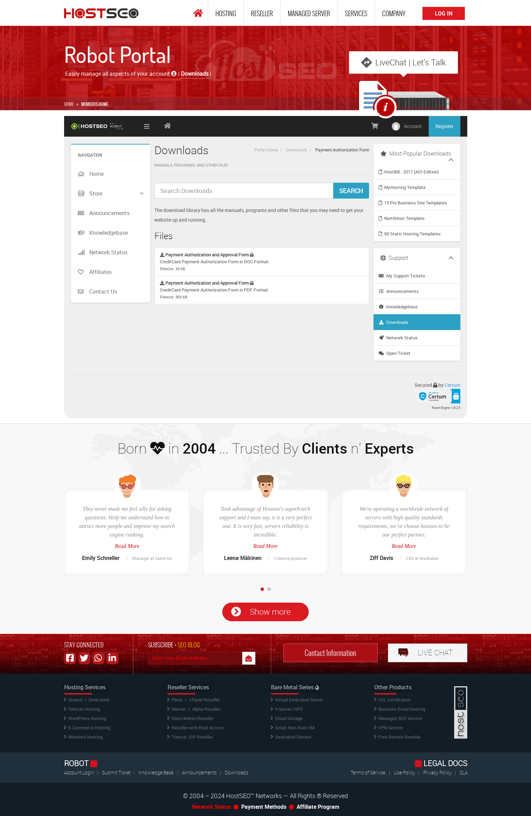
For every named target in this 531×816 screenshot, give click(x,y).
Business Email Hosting (401, 709)
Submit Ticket (117, 772)
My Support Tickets (402, 276)
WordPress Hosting (87, 718)
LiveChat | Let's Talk (410, 62)
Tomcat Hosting (84, 709)
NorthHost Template (402, 218)
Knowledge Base (156, 772)
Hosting (225, 13)
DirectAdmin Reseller (192, 718)
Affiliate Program (318, 806)
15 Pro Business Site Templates (413, 203)
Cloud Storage (289, 718)
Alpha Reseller (206, 709)
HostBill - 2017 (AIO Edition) (409, 172)
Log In (443, 13)
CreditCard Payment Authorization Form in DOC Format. (214, 261)
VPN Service (390, 727)
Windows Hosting (85, 737)
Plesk (177, 700)
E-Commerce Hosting (89, 727)
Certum (452, 385)
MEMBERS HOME (94, 104)
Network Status (398, 338)
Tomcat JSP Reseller (192, 737)
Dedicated (99, 700)
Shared (75, 700)
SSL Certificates (394, 700)
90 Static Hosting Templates (410, 234)
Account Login (79, 772)
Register (444, 126)
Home (69, 104)
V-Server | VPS (289, 709)
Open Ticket (394, 353)
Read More (127, 546)
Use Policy (405, 772)
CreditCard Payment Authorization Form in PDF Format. (214, 289)
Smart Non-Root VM (295, 727)
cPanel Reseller (204, 700)
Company (393, 13)
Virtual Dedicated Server (299, 700)
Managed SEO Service (400, 718)
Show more (270, 611)
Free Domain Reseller (399, 737)
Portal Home (266, 149)
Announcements (399, 291)
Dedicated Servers (293, 737)
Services (356, 13)
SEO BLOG (189, 644)
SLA (464, 772)
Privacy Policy (438, 772)
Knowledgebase (398, 307)
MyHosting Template (402, 187)
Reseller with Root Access (198, 727)
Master (179, 709)
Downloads (296, 149)
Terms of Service (367, 772)
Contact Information (330, 652)
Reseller (262, 13)
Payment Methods (263, 806)
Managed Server (309, 13)
